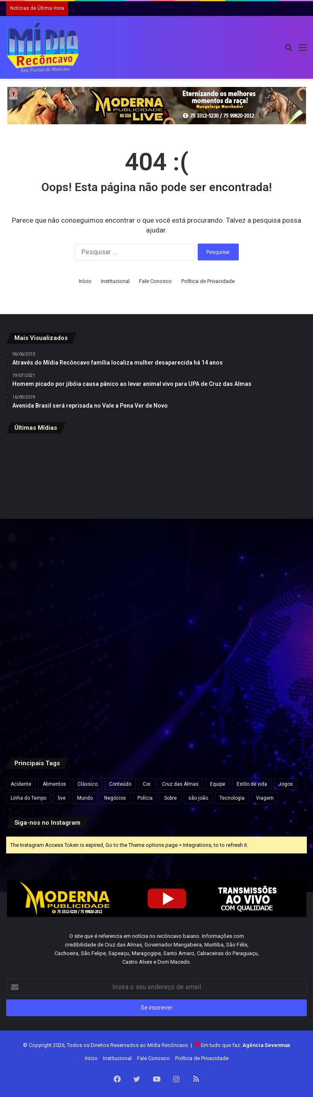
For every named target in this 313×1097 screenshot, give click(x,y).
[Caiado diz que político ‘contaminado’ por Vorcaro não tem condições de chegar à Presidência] (156, 693)
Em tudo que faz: (245, 1045)
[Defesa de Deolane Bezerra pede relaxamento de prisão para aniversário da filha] (258, 693)
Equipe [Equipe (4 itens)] (217, 784)
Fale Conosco (155, 281)
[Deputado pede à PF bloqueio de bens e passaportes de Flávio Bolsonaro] (55, 592)
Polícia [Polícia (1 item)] (145, 798)
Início (85, 281)
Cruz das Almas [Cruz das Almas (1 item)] (180, 784)
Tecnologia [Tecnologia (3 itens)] (231, 798)
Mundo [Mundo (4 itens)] (85, 798)
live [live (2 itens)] (62, 798)
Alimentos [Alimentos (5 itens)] (54, 784)
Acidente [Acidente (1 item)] (21, 784)
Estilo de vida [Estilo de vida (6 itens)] (252, 784)
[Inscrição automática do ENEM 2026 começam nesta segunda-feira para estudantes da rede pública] (156, 491)
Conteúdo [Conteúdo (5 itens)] (120, 784)
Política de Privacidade (208, 281)
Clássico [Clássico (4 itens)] (88, 784)
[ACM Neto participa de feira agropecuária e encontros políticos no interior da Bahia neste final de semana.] (55, 693)
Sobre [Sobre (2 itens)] (170, 798)
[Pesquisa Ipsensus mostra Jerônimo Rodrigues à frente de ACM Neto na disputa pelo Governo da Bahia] (258, 592)
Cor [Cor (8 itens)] (147, 784)
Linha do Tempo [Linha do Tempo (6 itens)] (28, 798)
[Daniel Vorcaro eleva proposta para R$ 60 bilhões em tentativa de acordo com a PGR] (258, 491)
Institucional (115, 281)
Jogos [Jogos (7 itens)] (286, 784)
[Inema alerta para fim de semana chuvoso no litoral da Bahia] (55, 491)
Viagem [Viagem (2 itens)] (265, 798)
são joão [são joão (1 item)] (198, 798)
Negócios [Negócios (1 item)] (115, 798)
